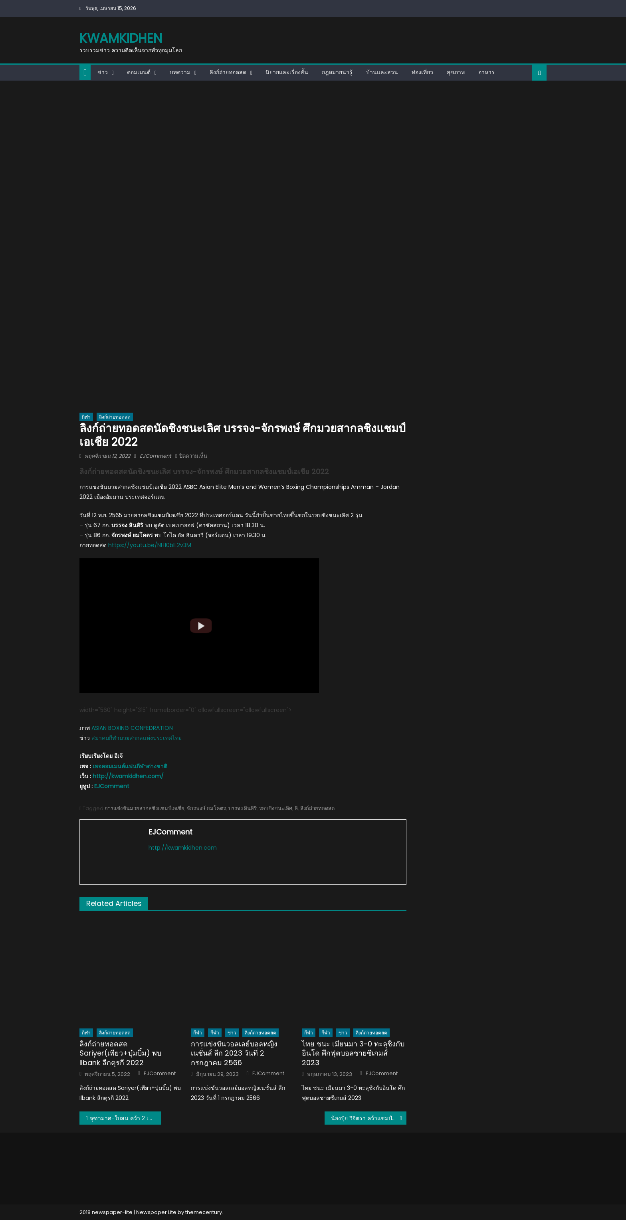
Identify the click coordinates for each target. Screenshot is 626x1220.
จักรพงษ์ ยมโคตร (206, 808)
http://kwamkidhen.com (183, 848)
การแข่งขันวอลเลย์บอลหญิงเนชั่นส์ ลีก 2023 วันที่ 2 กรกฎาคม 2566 (234, 1053)
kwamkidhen (120, 38)
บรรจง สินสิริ (242, 808)
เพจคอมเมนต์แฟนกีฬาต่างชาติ (130, 766)
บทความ (180, 72)
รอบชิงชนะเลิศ (275, 808)
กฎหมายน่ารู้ (337, 72)
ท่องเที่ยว (422, 72)
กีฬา (86, 416)
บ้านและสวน (382, 72)
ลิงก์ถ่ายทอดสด (228, 72)
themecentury (203, 1212)
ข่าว (102, 72)
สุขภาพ (456, 72)
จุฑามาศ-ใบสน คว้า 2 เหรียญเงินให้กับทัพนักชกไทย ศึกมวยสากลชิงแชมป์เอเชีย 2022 (125, 1118)
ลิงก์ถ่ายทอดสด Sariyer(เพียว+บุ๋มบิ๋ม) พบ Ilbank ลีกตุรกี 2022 (120, 1053)
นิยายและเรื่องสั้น (286, 72)
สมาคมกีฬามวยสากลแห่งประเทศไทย (136, 738)
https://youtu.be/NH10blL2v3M (149, 545)
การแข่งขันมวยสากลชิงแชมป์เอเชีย (144, 808)
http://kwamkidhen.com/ (128, 776)
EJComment (155, 456)
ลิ (296, 808)
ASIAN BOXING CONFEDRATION (132, 728)
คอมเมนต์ (139, 72)
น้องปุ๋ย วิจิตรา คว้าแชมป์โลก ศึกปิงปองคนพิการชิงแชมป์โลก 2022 (368, 1118)
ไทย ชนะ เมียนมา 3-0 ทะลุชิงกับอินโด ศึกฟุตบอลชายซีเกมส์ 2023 (353, 1053)
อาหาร (486, 72)
